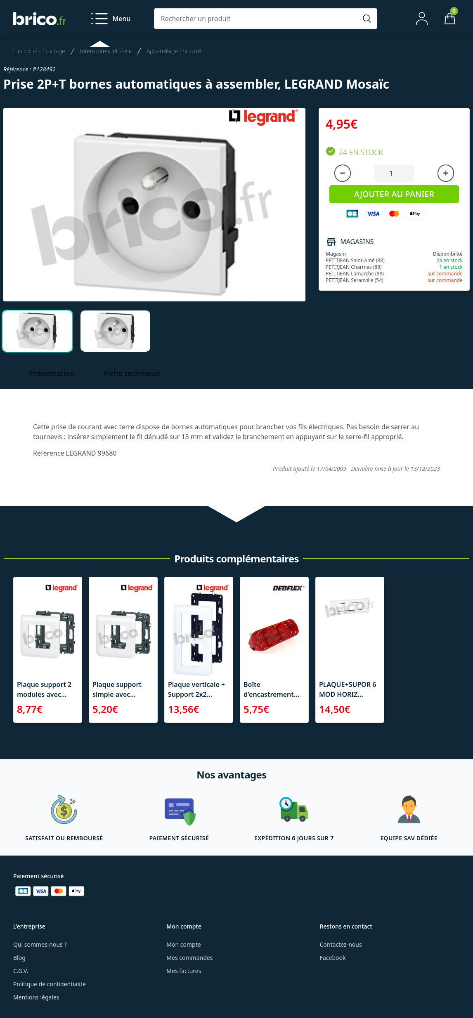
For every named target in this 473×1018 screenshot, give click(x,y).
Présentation (52, 373)
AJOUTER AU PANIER (394, 194)
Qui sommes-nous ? (40, 944)
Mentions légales (36, 997)
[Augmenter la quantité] (446, 173)
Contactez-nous (341, 944)
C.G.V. (20, 971)
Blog (19, 958)
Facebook (333, 958)
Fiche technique (132, 373)
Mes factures (183, 971)
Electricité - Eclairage (39, 51)
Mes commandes (189, 958)
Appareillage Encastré (174, 51)
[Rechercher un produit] (257, 18)
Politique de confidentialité (49, 984)
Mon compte (183, 944)
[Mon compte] (421, 18)
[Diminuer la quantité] (342, 173)
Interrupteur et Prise (106, 51)
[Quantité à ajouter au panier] (394, 173)
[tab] (37, 331)
